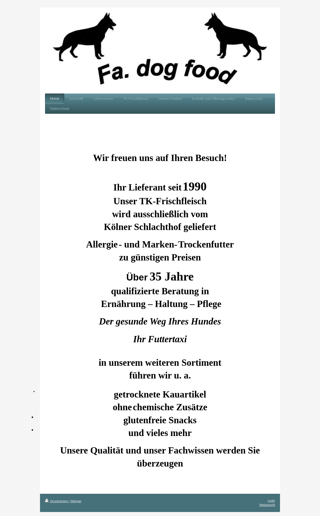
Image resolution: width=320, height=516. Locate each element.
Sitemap (75, 501)
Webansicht (267, 505)
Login (271, 500)
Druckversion (57, 501)
